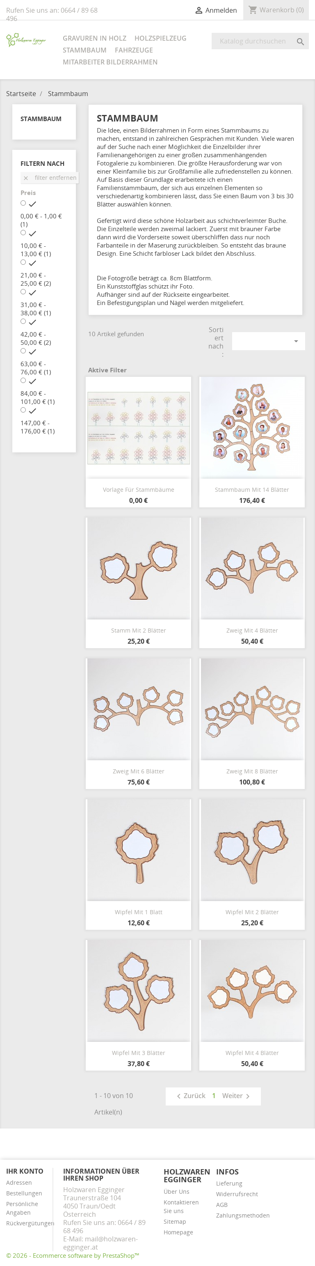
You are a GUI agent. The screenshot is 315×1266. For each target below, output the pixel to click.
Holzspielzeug (161, 38)
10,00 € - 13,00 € (36, 249)
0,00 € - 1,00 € (41, 220)
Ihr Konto (24, 1171)
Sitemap (175, 1221)
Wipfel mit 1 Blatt (138, 912)
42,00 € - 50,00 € (36, 338)
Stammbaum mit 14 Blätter (252, 489)
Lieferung (229, 1183)
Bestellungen (24, 1193)
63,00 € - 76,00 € (36, 368)
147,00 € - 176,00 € (38, 427)
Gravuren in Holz (94, 38)
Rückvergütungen (30, 1223)
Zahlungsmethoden (243, 1215)
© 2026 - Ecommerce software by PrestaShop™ (72, 1255)
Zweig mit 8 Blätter (252, 771)
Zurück (189, 1096)
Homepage (178, 1232)
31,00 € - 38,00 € (36, 308)
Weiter (237, 1096)
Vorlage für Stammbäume (138, 489)
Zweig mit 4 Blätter (252, 630)
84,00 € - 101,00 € (38, 397)
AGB (222, 1205)
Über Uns (176, 1191)
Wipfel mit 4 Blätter (252, 1053)
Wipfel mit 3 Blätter (138, 1053)
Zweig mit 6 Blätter (138, 771)
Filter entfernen (50, 177)
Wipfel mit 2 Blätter (252, 912)
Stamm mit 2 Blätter (138, 630)
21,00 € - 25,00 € (36, 279)
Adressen (19, 1182)
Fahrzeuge (134, 50)
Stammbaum (85, 50)
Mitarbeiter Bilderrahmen (110, 62)
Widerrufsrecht (237, 1194)
